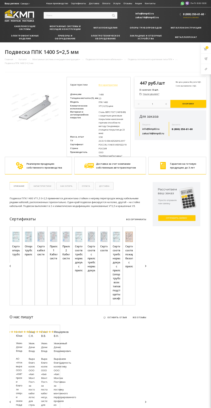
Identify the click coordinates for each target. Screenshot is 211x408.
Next (145, 268)
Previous (10, 268)
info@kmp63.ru (144, 13)
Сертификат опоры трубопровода (32, 286)
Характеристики (42, 186)
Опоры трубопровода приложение (78, 286)
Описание (19, 186)
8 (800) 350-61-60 (193, 14)
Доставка (104, 186)
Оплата (86, 186)
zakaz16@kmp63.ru (147, 17)
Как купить (66, 186)
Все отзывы (139, 323)
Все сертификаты (136, 219)
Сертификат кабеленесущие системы (123, 286)
